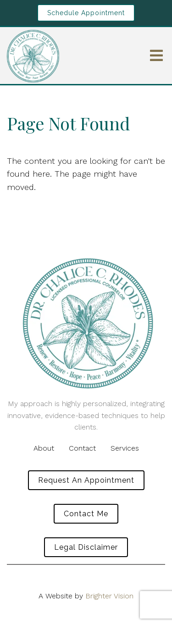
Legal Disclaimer (86, 547)
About (43, 448)
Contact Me (86, 513)
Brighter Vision (109, 596)
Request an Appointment (86, 480)
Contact (82, 448)
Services (125, 448)
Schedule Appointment (86, 13)
